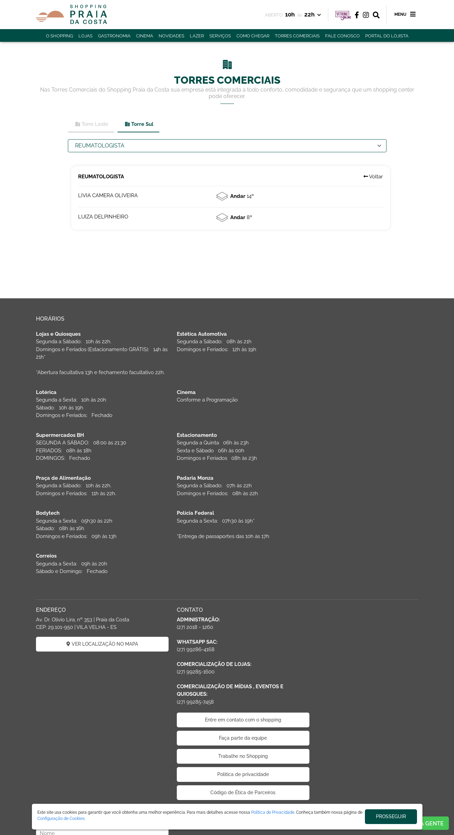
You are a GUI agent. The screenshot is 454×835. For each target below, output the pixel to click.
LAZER (197, 35)
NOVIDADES (171, 35)
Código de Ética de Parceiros (227, 730)
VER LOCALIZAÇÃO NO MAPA (97, 581)
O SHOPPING (59, 35)
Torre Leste (91, 124)
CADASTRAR (357, 598)
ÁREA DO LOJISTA (110, 801)
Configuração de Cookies (61, 818)
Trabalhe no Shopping (227, 693)
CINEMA (144, 35)
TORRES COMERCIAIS (297, 35)
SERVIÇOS (220, 35)
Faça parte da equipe (227, 675)
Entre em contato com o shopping (227, 657)
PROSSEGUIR (391, 816)
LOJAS (85, 35)
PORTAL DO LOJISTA (386, 35)
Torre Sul (139, 124)
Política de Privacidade (272, 812)
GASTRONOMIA (114, 35)
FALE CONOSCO (342, 35)
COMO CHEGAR (252, 35)
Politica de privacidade (227, 712)
